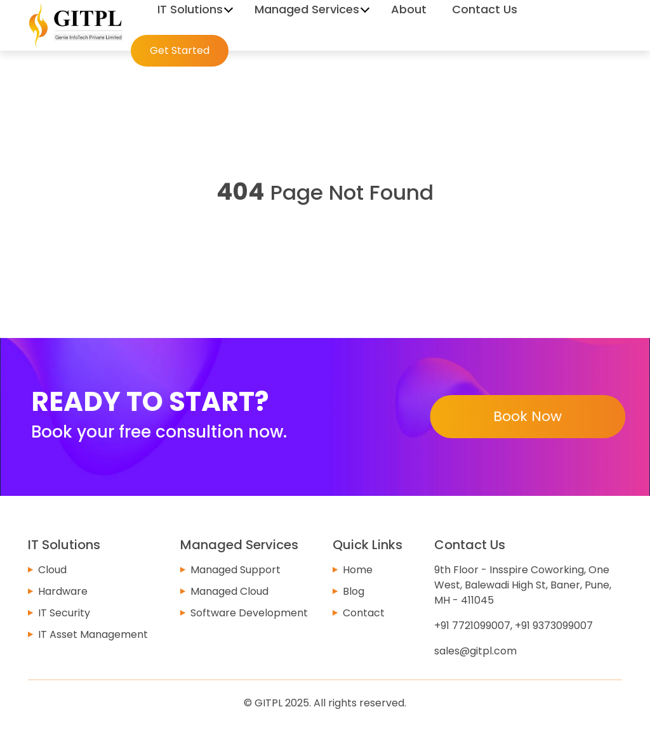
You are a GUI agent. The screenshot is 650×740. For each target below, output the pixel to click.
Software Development (249, 613)
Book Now (527, 416)
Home (358, 569)
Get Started (179, 50)
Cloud (52, 569)
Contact (364, 613)
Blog (353, 591)
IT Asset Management (93, 634)
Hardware (63, 591)
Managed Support (235, 569)
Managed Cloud (229, 591)
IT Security (64, 613)
